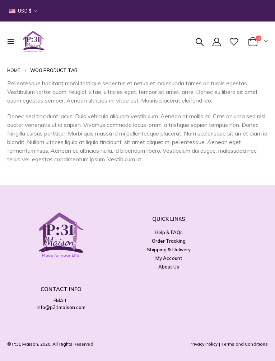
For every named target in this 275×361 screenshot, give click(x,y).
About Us (168, 267)
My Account (168, 258)
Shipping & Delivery (169, 249)
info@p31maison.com (61, 307)
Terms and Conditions (244, 344)
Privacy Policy (204, 344)
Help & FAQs (169, 232)
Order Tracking (169, 241)
